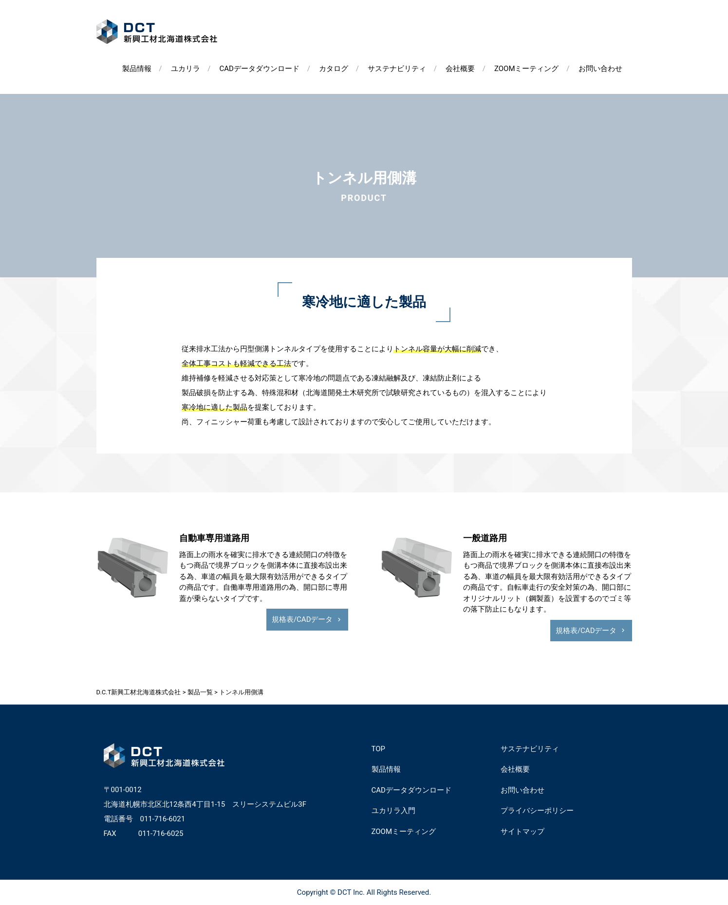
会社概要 (460, 68)
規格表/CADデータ (302, 619)
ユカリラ (185, 68)
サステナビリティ (397, 68)
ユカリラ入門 (393, 810)
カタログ (333, 68)
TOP (379, 748)
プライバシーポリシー (537, 810)
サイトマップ (522, 831)
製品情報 (136, 68)
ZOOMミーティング (526, 68)
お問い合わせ (600, 68)
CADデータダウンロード (259, 68)
